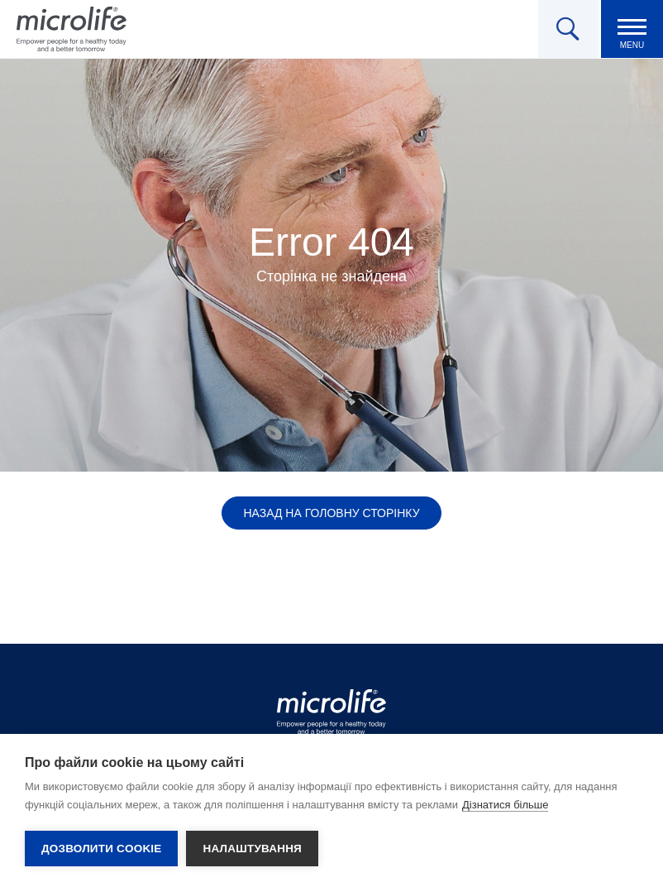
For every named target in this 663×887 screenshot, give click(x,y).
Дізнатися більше (505, 804)
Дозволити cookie (101, 848)
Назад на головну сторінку (331, 513)
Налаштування (252, 848)
